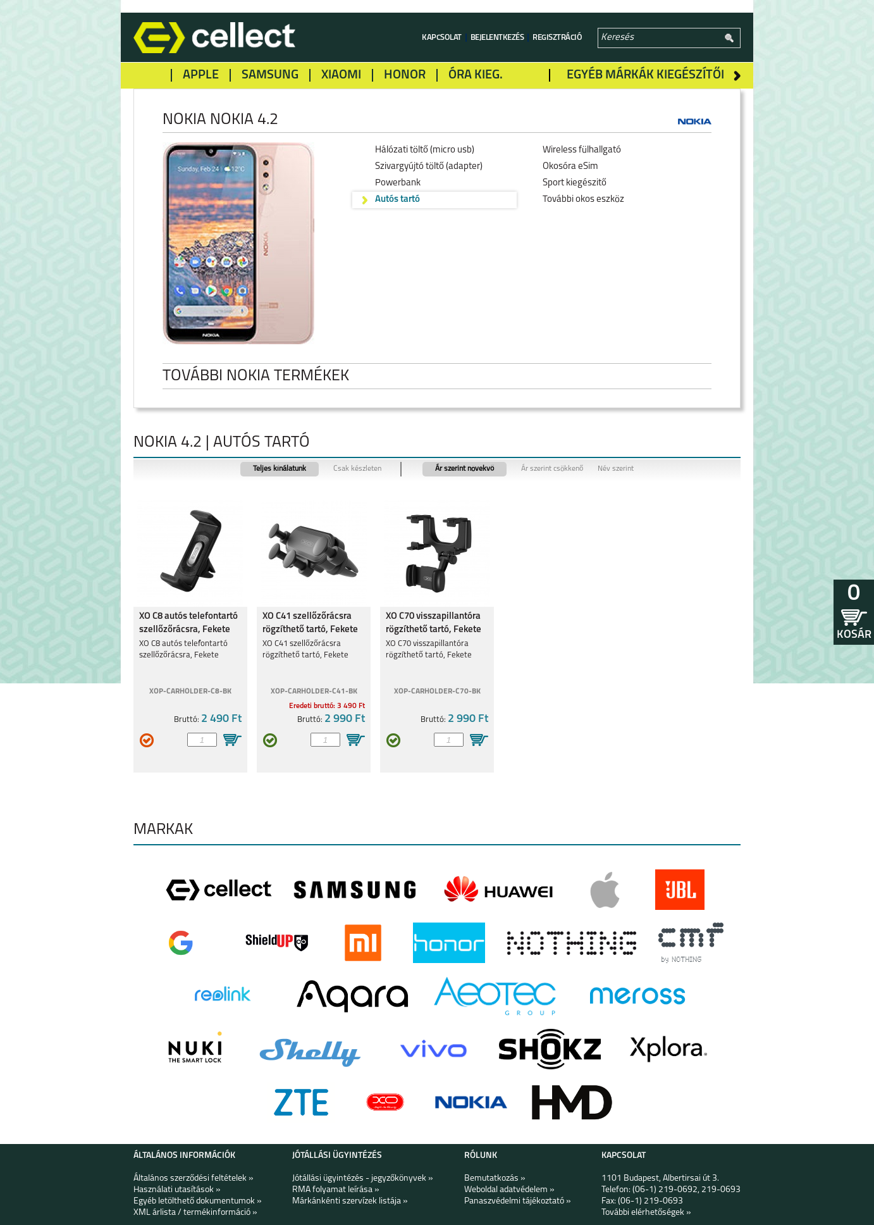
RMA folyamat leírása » (335, 1190)
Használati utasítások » (177, 1190)
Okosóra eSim (570, 166)
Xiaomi (341, 75)
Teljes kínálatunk (279, 469)
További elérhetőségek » (646, 1212)
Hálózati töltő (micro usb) (424, 150)
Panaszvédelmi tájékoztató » (517, 1201)
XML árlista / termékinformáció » (195, 1212)
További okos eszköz (583, 199)
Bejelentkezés (497, 38)
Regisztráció (557, 38)
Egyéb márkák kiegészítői (645, 75)
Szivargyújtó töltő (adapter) (429, 166)
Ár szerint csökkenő (552, 469)
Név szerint (616, 469)
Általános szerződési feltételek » (193, 1178)
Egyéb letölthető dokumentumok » (197, 1201)
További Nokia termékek (266, 376)
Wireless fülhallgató (582, 150)
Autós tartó (397, 199)
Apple (201, 75)
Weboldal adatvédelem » (509, 1190)
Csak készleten (357, 469)
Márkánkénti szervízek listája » (350, 1201)
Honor (405, 75)
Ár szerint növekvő (464, 469)
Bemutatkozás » (495, 1178)
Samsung (270, 75)
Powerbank (398, 183)
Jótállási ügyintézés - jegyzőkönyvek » (362, 1178)
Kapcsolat (442, 38)
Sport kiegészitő (574, 183)
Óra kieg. (475, 75)
